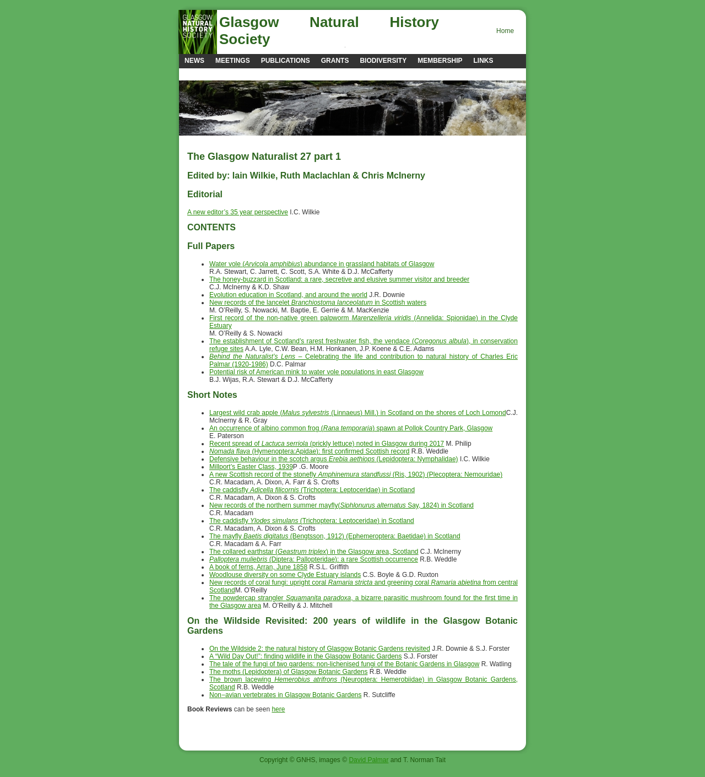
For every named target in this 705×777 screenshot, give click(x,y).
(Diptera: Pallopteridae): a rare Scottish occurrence (313, 559)
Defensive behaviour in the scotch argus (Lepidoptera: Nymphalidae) (333, 459)
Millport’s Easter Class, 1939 (251, 467)
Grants (335, 60)
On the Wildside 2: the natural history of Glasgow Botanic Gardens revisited (319, 648)
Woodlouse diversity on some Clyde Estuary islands (285, 575)
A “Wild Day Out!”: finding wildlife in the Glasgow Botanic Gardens (305, 656)
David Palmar (368, 760)
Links (483, 60)
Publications (285, 60)
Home (505, 31)
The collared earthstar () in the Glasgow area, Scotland (314, 551)
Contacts (203, 74)
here (278, 709)
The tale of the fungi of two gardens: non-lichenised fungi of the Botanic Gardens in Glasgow (344, 664)
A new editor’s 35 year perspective (237, 212)
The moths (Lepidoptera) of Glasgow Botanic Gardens (288, 672)
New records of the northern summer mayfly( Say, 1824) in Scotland (341, 505)
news (194, 60)
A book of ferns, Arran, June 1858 (258, 567)
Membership (439, 60)
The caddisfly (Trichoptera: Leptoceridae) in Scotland (312, 490)
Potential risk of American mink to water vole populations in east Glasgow (316, 372)
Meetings (232, 60)
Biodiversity (383, 60)
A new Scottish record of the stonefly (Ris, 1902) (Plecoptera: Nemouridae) (355, 474)
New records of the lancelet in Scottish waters (317, 302)
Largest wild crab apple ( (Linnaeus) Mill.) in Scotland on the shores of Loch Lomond (357, 413)
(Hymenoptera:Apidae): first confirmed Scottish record (309, 451)
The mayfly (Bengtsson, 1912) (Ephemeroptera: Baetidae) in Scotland (334, 536)
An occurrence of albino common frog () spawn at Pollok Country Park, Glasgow (350, 428)
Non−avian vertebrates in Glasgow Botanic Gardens (285, 695)
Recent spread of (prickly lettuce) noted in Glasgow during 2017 (326, 443)
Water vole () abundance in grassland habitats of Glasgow (321, 264)
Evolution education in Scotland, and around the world (288, 295)
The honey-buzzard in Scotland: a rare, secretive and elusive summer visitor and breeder (339, 279)
